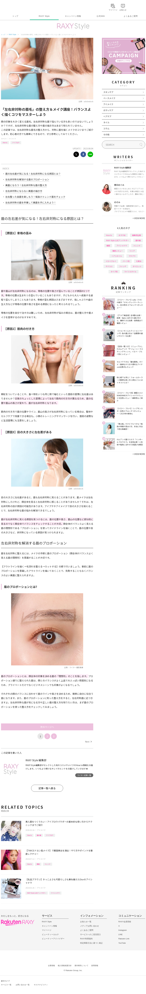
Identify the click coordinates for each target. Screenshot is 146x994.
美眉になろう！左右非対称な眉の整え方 (26, 185)
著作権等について (81, 966)
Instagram (122, 930)
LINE (120, 934)
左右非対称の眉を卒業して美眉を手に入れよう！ (30, 202)
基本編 (39, 835)
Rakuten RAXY (14, 6)
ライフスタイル (130, 271)
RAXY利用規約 (86, 939)
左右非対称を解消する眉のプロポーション (27, 179)
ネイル (106, 122)
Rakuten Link (123, 939)
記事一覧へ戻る (47, 788)
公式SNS (101, 16)
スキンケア (108, 92)
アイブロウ (15, 142)
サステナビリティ (41, 985)
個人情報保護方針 (65, 966)
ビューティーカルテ (50, 934)
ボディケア (108, 110)
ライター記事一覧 (84, 775)
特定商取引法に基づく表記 (91, 943)
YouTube (122, 943)
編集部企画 (136, 235)
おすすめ (122, 235)
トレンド (47, 864)
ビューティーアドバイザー (53, 939)
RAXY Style (44, 16)
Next (88, 741)
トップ (15, 16)
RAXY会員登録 (124, 922)
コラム (106, 128)
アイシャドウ (55, 893)
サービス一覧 (6, 985)
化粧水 (138, 261)
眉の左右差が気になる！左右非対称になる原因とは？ (33, 173)
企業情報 (51, 966)
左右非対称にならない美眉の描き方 (23, 191)
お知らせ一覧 (85, 922)
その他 (106, 134)
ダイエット (137, 266)
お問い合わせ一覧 (23, 985)
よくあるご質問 (130, 16)
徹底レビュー (117, 251)
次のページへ (47, 727)
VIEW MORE (139, 218)
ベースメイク (109, 98)
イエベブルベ (111, 261)
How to (5, 142)
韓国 (38, 864)
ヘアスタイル (117, 256)
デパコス (109, 266)
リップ (132, 251)
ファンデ (122, 266)
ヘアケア (107, 116)
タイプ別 (114, 271)
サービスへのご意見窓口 (90, 934)
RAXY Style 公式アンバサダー (36, 893)
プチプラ (132, 256)
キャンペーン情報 (73, 16)
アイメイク (12, 139)
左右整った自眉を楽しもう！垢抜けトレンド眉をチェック (35, 196)
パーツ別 (126, 261)
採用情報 (94, 966)
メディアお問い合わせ (89, 926)
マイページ (46, 930)
